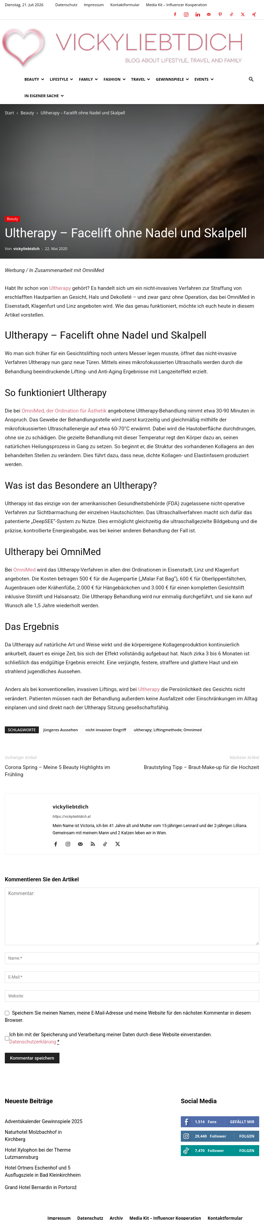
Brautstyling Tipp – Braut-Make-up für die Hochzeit (202, 767)
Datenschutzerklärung (32, 1041)
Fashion (114, 79)
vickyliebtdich (26, 248)
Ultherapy (60, 288)
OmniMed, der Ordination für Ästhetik (64, 411)
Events (204, 79)
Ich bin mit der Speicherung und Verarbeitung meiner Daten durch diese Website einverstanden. (110, 1038)
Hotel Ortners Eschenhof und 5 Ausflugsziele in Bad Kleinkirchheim (43, 1171)
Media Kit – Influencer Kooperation (176, 4)
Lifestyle (62, 79)
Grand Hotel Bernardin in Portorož (41, 1187)
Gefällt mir (242, 1121)
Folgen (246, 1136)
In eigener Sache (44, 95)
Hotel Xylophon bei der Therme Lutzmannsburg (38, 1153)
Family (88, 79)
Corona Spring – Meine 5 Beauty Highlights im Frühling (57, 771)
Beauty (34, 79)
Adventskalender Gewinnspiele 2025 (43, 1121)
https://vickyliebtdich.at (72, 816)
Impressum (94, 4)
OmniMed (24, 570)
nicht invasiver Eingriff (106, 729)
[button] (251, 79)
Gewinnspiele (172, 79)
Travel (141, 79)
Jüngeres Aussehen (60, 729)
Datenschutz (66, 4)
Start (9, 113)
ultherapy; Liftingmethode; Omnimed (168, 729)
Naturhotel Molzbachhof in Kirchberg (33, 1135)
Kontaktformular (125, 4)
